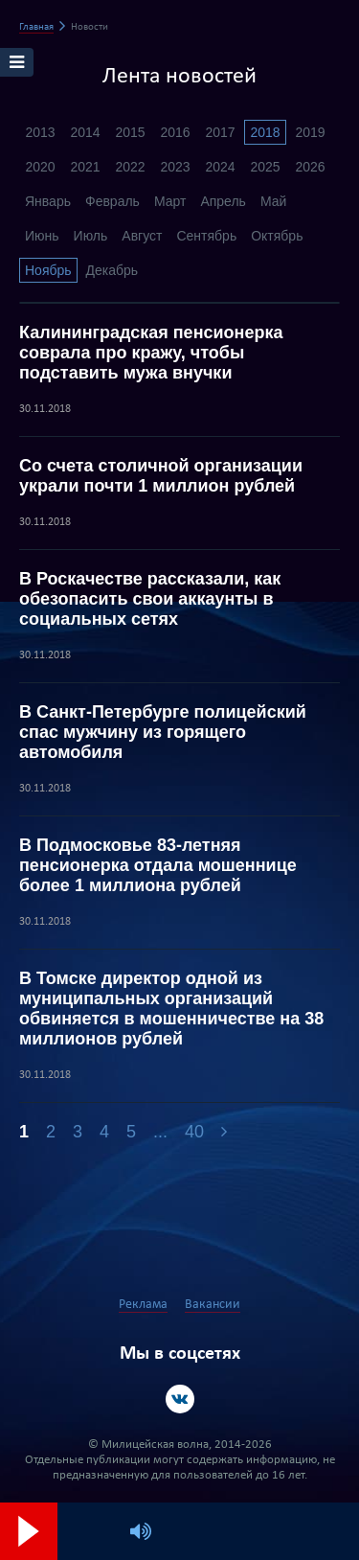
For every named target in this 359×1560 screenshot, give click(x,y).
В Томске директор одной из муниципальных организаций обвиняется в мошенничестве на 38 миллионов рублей (171, 1008)
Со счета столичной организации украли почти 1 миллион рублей (161, 475)
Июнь (42, 235)
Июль (91, 235)
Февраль (112, 201)
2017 (220, 132)
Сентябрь (206, 235)
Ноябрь (48, 270)
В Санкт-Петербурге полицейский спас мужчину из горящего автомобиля (162, 732)
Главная (36, 27)
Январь (48, 201)
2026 (310, 166)
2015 (130, 132)
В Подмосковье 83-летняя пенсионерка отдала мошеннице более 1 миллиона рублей (158, 865)
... (160, 1131)
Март (170, 201)
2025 (265, 166)
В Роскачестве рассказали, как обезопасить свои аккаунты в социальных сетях (149, 599)
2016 (175, 132)
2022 (130, 166)
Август (142, 235)
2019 (310, 132)
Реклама (143, 1304)
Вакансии (212, 1304)
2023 (175, 166)
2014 (85, 132)
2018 (265, 132)
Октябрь (277, 235)
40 (194, 1131)
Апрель (223, 201)
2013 (40, 132)
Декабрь (112, 270)
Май (273, 201)
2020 (40, 166)
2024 (220, 166)
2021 (85, 166)
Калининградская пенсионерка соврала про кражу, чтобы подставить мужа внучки (150, 352)
